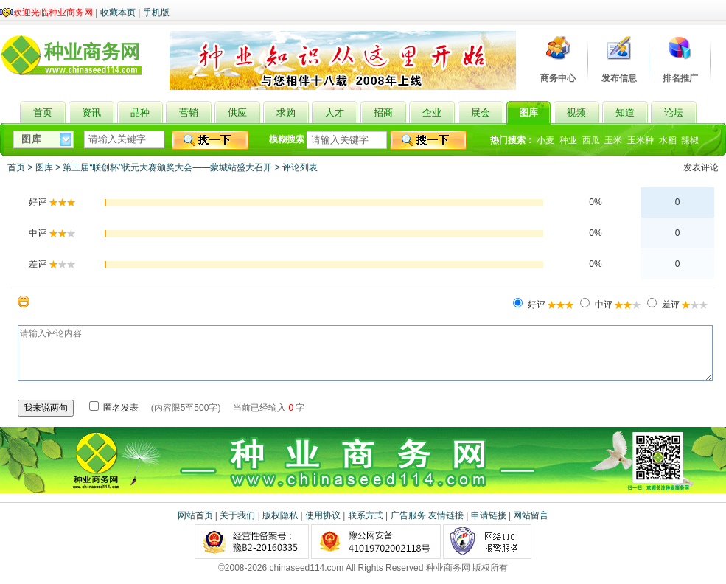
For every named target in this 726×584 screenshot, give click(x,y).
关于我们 (237, 515)
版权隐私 (280, 515)
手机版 (156, 12)
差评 (683, 304)
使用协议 (323, 515)
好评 (549, 304)
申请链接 (488, 515)
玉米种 (640, 140)
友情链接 (446, 515)
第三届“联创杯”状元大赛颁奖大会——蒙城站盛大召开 (167, 167)
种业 (568, 140)
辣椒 (690, 140)
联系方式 (365, 515)
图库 (44, 167)
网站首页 (195, 515)
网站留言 (530, 515)
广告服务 (408, 515)
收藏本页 (118, 12)
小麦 (545, 140)
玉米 (613, 140)
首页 (16, 167)
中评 (616, 304)
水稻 (668, 140)
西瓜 (591, 140)
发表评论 (701, 167)
